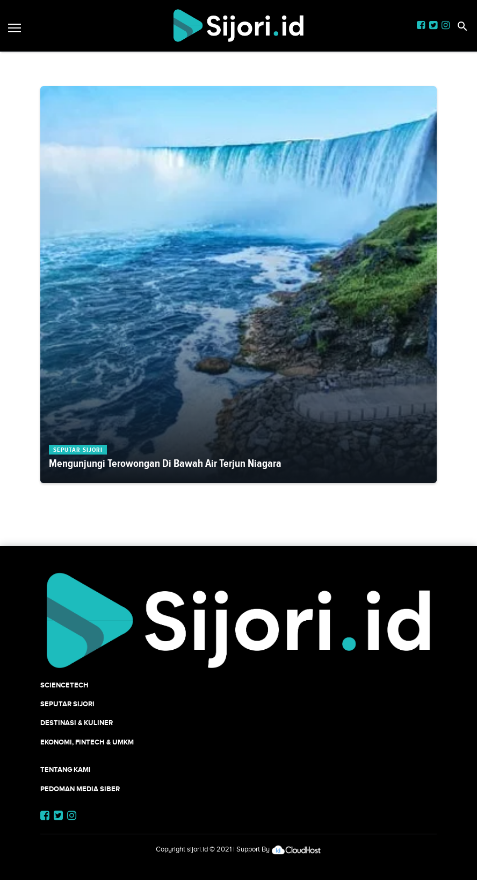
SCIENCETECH (64, 685)
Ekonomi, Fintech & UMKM (87, 742)
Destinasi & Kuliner (76, 723)
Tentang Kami (65, 769)
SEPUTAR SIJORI (67, 704)
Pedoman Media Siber (80, 789)
